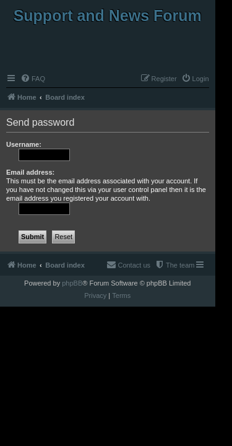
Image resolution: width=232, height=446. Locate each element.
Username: (23, 144)
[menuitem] (32, 78)
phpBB (72, 283)
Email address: (30, 172)
